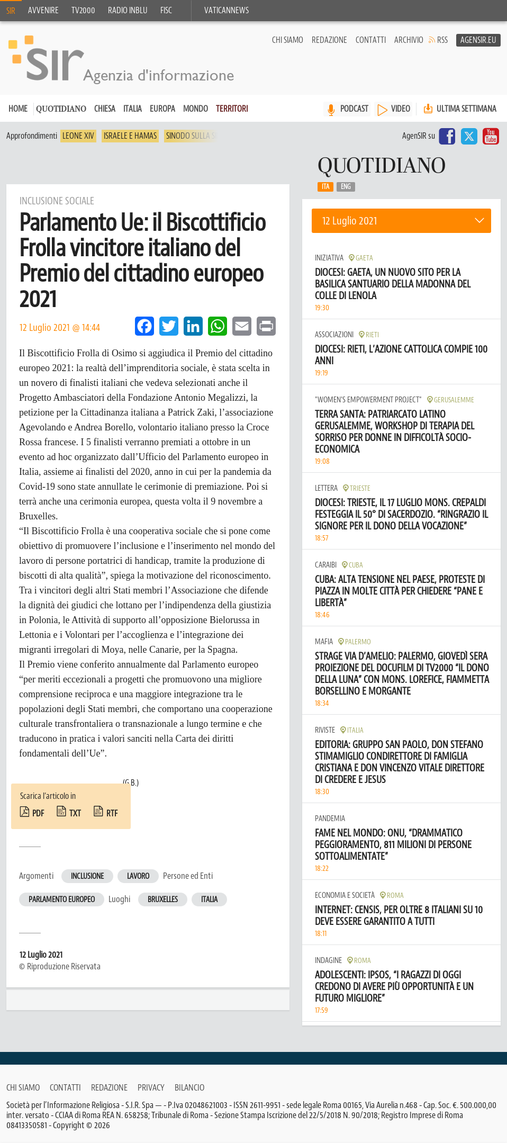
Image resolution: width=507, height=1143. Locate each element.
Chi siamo (287, 40)
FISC (166, 10)
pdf (38, 814)
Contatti (371, 40)
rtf (111, 814)
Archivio (408, 40)
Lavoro (138, 877)
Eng (346, 187)
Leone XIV (78, 136)
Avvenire (43, 10)
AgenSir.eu (478, 40)
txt (75, 814)
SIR (10, 11)
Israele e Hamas (130, 136)
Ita (325, 187)
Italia (132, 109)
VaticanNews (226, 10)
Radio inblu (128, 10)
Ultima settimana (458, 109)
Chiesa (104, 109)
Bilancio (189, 1087)
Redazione (329, 40)
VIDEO (400, 109)
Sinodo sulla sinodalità (207, 136)
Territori (232, 109)
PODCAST (354, 109)
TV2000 (83, 10)
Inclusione (87, 877)
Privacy (151, 1087)
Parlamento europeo (62, 900)
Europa (162, 109)
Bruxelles (163, 900)
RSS (442, 40)
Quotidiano (61, 110)
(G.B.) (131, 783)
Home (18, 109)
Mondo (195, 109)
